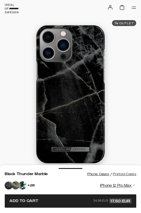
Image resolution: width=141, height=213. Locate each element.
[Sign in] (110, 7)
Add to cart (70, 201)
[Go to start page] (11, 8)
